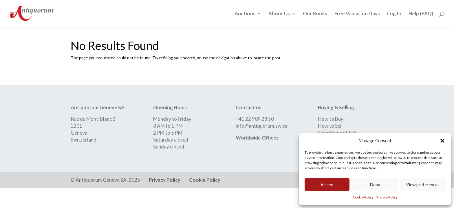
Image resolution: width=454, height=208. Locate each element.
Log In (394, 14)
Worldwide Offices (257, 138)
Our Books (315, 14)
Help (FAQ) (421, 14)
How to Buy (330, 119)
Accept (327, 184)
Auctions (245, 14)
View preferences (423, 184)
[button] (442, 141)
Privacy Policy (387, 197)
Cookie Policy (363, 197)
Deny (375, 184)
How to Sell (330, 126)
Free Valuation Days (357, 14)
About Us (279, 14)
